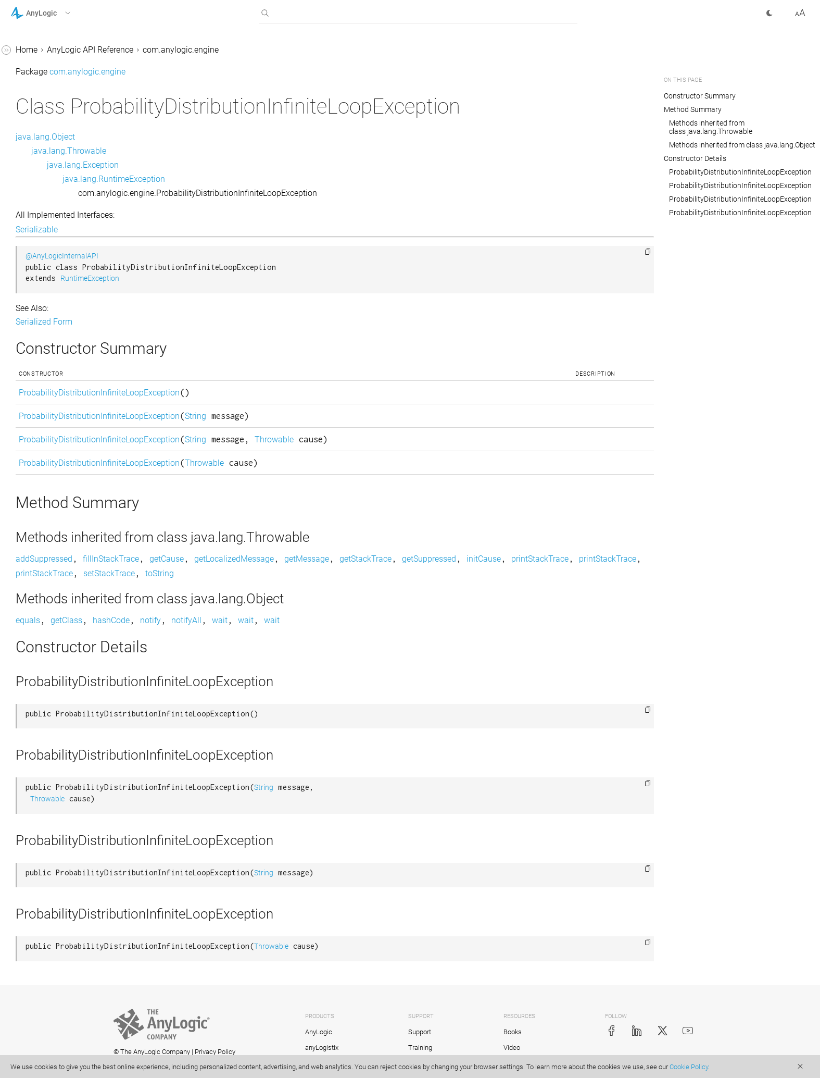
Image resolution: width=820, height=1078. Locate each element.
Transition (38, 571)
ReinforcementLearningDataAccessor (75, 108)
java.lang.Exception (239, 165)
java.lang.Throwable (224, 151)
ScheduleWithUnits (54, 247)
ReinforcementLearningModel (74, 135)
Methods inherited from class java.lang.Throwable (710, 127)
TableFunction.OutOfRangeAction (76, 485)
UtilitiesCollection (52, 710)
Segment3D (41, 326)
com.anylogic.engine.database (66, 928)
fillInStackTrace (267, 559)
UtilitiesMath (43, 769)
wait (376, 620)
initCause (189, 573)
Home (183, 50)
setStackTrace (445, 573)
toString (496, 573)
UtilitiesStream (46, 809)
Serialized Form (200, 322)
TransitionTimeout (53, 650)
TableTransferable (53, 512)
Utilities (33, 670)
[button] (54, 13)
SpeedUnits (40, 386)
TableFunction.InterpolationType (77, 452)
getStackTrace (522, 559)
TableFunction (46, 425)
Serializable (193, 229)
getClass (222, 620)
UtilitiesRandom (49, 789)
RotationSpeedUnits (56, 188)
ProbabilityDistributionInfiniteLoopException (75, 55)
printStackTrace (245, 573)
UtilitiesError (42, 749)
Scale (30, 208)
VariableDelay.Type (55, 868)
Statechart (38, 406)
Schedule (36, 227)
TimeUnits (39, 551)
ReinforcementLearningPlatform (74, 161)
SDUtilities (38, 287)
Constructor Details (695, 158)
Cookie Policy (689, 1067)
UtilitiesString (44, 829)
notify (306, 620)
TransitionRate (46, 631)
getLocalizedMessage (390, 559)
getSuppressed (585, 559)
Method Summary (693, 109)
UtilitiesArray (43, 690)
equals (184, 620)
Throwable (430, 439)
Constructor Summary (700, 96)
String (351, 416)
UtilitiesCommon (50, 730)
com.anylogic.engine (337, 50)
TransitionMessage (55, 611)
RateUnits (38, 81)
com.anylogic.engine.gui (55, 987)
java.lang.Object (201, 137)
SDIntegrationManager (61, 267)
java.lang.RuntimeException (270, 179)
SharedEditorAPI (49, 346)
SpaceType (40, 366)
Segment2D (41, 307)
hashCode (267, 620)
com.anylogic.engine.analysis (64, 888)
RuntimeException (246, 278)
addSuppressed (200, 559)
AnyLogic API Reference (246, 50)
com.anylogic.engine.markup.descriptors (75, 1033)
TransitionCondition (56, 591)
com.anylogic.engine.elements (66, 947)
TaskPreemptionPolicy (61, 532)
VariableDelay (45, 848)
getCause (323, 559)
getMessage (462, 559)
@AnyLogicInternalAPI (218, 256)
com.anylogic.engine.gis (54, 967)
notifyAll (342, 620)
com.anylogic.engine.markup (63, 1007)
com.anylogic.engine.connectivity (71, 908)
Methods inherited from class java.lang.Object (742, 145)
